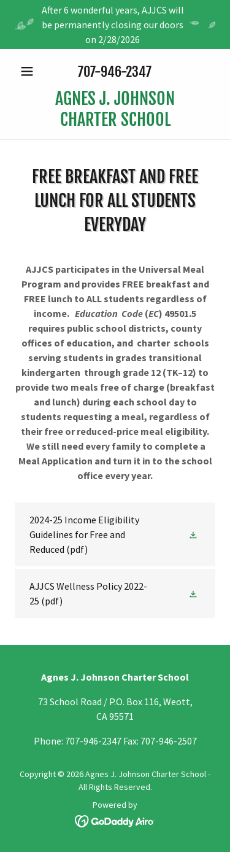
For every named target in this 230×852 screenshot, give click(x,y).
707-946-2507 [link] (168, 741)
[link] (115, 109)
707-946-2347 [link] (114, 71)
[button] (30, 71)
